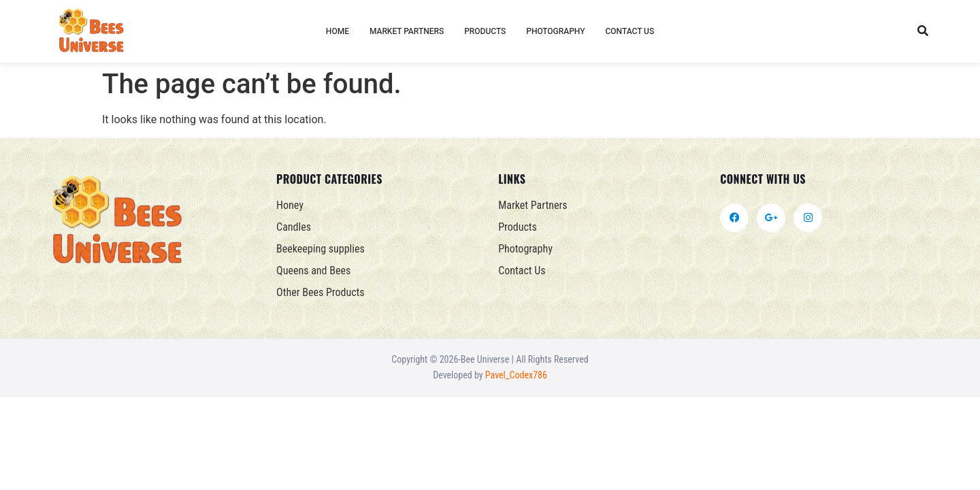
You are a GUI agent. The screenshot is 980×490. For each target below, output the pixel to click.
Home (337, 31)
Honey (290, 205)
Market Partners (407, 31)
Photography (555, 31)
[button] (922, 32)
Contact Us (629, 31)
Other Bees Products (320, 292)
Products (485, 31)
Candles (293, 226)
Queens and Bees (313, 270)
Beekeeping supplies (320, 248)
